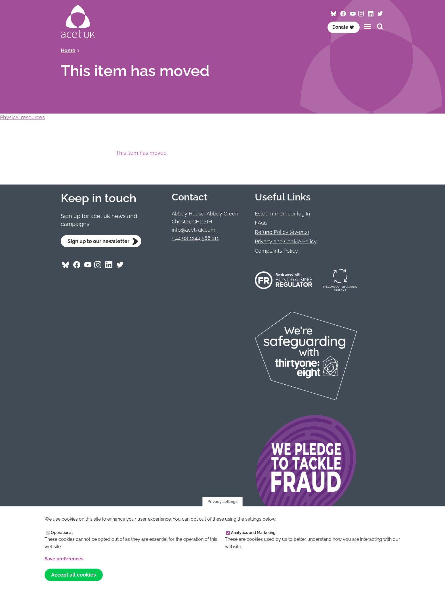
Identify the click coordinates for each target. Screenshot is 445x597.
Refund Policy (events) (282, 232)
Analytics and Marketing (253, 532)
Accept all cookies (73, 575)
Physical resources (22, 117)
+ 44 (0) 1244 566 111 (195, 238)
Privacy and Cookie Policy (286, 241)
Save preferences (64, 559)
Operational (62, 532)
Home (68, 50)
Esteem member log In (282, 214)
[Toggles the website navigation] (367, 26)
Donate (343, 27)
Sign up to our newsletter (98, 241)
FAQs (261, 223)
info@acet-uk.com (194, 230)
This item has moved (141, 153)
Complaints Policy (276, 251)
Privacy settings (222, 501)
